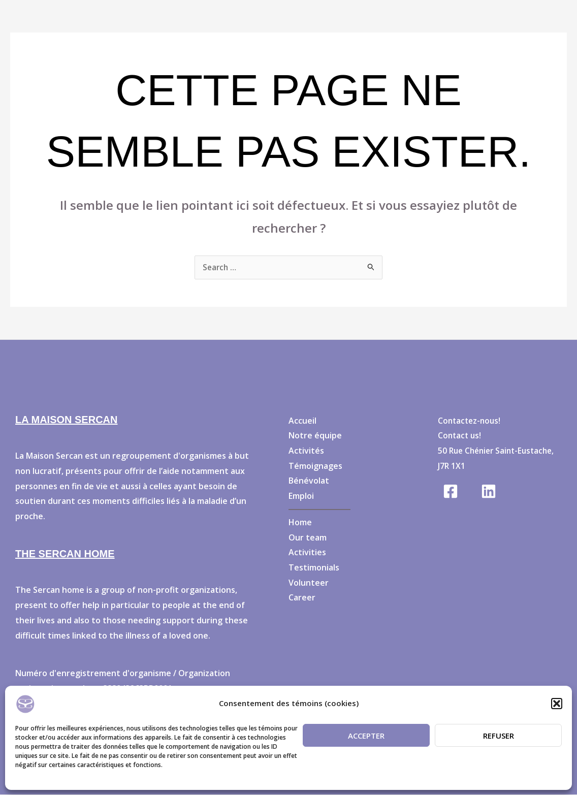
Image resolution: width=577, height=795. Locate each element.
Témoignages (315, 466)
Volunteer (308, 583)
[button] (557, 703)
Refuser (498, 735)
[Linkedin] (488, 491)
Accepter (366, 735)
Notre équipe (315, 435)
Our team (307, 538)
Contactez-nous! (470, 421)
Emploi (301, 496)
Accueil (302, 421)
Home (300, 522)
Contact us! (460, 435)
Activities (307, 552)
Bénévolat (308, 481)
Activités (306, 451)
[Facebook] (450, 491)
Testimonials (313, 568)
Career (301, 597)
